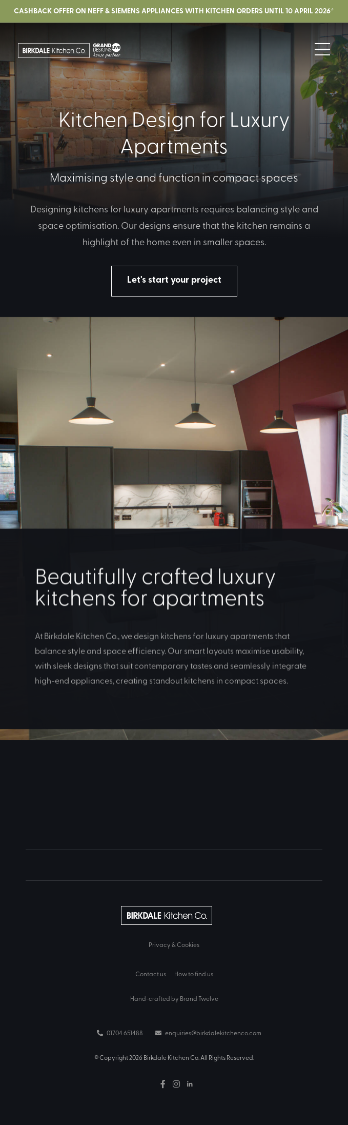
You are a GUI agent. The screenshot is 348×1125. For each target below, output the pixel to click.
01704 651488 (120, 1033)
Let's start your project (174, 279)
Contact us (150, 974)
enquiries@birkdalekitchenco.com (208, 1033)
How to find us (193, 974)
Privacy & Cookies (174, 944)
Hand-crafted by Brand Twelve (174, 998)
